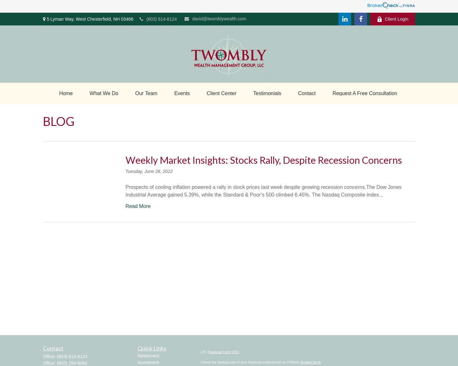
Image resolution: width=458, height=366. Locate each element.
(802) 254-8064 (72, 363)
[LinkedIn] (344, 19)
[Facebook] (360, 19)
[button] (66, 93)
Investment (148, 362)
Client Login (392, 19)
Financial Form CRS (223, 352)
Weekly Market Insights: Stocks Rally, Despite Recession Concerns (264, 160)
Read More (138, 206)
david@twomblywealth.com (215, 18)
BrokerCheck (311, 362)
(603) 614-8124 (158, 19)
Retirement (148, 355)
